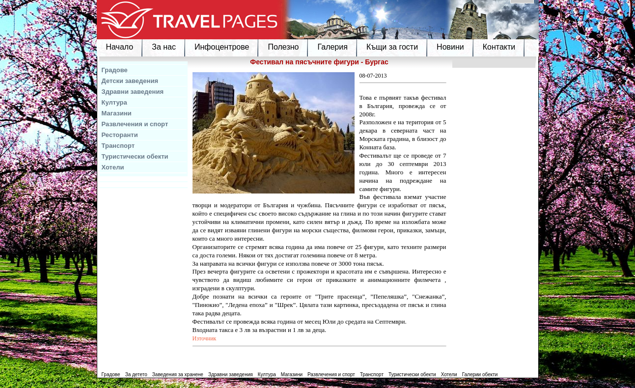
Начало (120, 47)
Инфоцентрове (221, 47)
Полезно (283, 47)
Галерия (332, 47)
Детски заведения (130, 80)
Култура (114, 102)
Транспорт (118, 145)
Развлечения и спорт (135, 124)
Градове (115, 70)
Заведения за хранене (177, 374)
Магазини (117, 113)
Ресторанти (120, 135)
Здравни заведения (133, 91)
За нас (164, 47)
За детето (136, 374)
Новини (450, 47)
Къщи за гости (392, 47)
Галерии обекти (480, 374)
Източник (205, 338)
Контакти (499, 47)
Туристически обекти (135, 156)
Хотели (113, 167)
